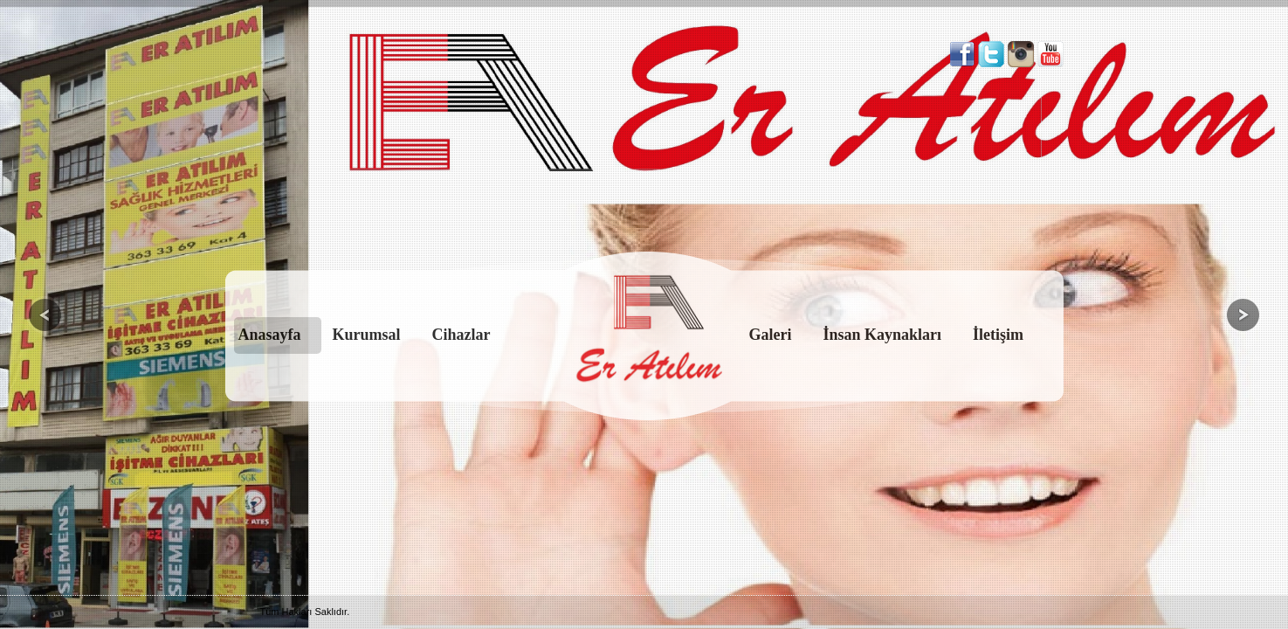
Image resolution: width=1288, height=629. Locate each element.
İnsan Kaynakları (882, 334)
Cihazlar (461, 334)
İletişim (998, 334)
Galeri (770, 334)
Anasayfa (269, 334)
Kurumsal (367, 334)
